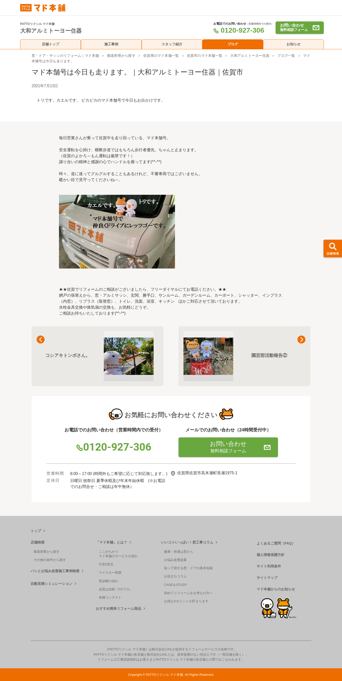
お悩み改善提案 (175, 560)
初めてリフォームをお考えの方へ (188, 593)
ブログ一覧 (286, 56)
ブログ (233, 44)
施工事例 (111, 44)
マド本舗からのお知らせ (276, 589)
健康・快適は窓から (178, 551)
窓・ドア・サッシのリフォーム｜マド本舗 (65, 56)
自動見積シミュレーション (51, 584)
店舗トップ (50, 44)
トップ (36, 531)
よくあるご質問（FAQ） (276, 543)
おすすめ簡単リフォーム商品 (118, 609)
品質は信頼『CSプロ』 (115, 589)
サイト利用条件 (269, 566)
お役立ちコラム (175, 576)
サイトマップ (267, 578)
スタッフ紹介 (172, 44)
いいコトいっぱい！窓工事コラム (187, 542)
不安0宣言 (106, 564)
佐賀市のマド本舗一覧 (204, 56)
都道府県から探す (121, 56)
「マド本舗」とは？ (111, 542)
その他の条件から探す (50, 560)
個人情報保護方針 (271, 555)
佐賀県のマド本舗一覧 (161, 56)
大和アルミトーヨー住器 (249, 56)
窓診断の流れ (108, 581)
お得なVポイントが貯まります (186, 601)
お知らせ (293, 44)
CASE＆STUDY (175, 585)
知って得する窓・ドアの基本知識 (188, 568)
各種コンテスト (110, 597)
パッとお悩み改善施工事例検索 (55, 571)
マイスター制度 (110, 572)
